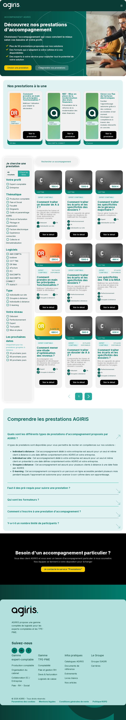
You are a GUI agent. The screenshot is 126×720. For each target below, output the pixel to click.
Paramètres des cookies (23, 701)
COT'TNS (14, 261)
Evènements (71, 673)
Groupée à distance (18, 298)
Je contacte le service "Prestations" (63, 569)
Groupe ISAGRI (99, 661)
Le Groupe (97, 655)
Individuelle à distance (19, 302)
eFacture (14, 268)
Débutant (14, 316)
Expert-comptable (18, 184)
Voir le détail (48, 234)
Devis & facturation (47, 674)
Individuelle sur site (18, 295)
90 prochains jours (18, 360)
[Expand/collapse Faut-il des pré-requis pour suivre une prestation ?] (116, 488)
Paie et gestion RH (47, 670)
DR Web (13, 264)
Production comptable (20, 199)
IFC (11, 271)
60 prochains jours (18, 357)
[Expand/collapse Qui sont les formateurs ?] (116, 500)
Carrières (95, 665)
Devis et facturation (18, 219)
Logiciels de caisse (47, 679)
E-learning (14, 305)
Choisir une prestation (17, 68)
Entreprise (14, 187)
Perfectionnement (18, 320)
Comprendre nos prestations (51, 68)
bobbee (13, 257)
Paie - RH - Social (21, 685)
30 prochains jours (18, 353)
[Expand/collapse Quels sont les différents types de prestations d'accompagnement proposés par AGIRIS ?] (116, 434)
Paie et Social (16, 202)
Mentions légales (47, 701)
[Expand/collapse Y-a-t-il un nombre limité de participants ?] (116, 524)
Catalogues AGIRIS (74, 661)
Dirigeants (14, 209)
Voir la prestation (31, 135)
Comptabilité (44, 665)
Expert (13, 323)
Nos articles (71, 682)
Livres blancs (71, 678)
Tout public (15, 327)
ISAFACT (13, 285)
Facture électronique (19, 229)
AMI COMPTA (15, 254)
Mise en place (16, 330)
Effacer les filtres (24, 173)
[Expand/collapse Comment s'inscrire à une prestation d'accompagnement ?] (116, 512)
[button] (121, 5)
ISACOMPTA (15, 274)
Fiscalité (13, 206)
